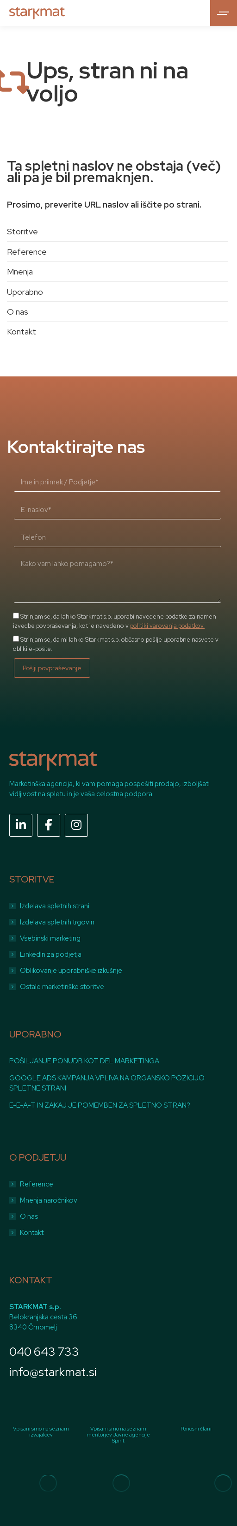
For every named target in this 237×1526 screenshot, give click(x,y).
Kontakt (21, 331)
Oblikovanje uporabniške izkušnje (71, 970)
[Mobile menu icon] (223, 13)
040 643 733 (44, 1351)
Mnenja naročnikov (48, 1200)
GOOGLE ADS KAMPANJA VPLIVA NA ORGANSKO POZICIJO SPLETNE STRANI (107, 1083)
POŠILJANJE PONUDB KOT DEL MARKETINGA (84, 1061)
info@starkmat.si (53, 1372)
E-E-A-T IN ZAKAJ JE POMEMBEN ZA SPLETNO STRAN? (99, 1105)
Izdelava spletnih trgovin (57, 922)
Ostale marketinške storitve (62, 986)
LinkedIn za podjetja (50, 954)
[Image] (48, 1483)
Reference (27, 251)
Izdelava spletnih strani (54, 906)
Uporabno (25, 291)
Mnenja (20, 271)
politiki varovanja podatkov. (167, 626)
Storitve (22, 231)
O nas (17, 311)
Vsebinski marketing (50, 938)
